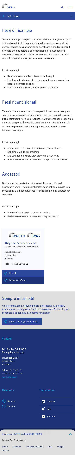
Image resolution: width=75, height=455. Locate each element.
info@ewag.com (9, 377)
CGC (50, 446)
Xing (49, 409)
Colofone (16, 446)
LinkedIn (51, 401)
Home (5, 446)
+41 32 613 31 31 (20, 264)
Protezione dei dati (34, 446)
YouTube (51, 416)
